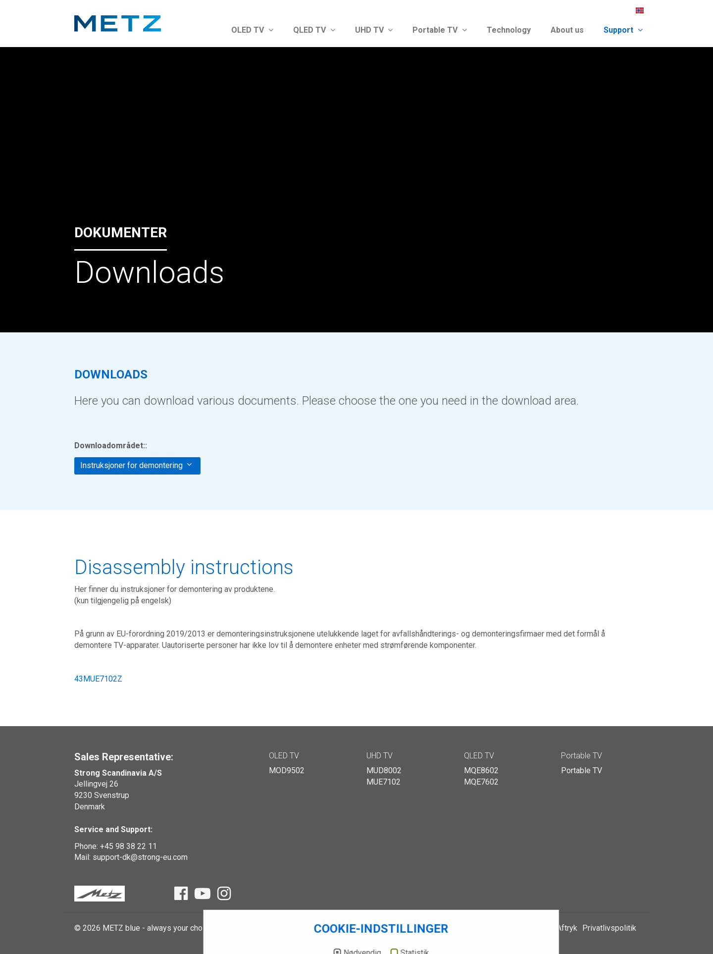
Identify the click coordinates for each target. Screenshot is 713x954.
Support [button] (623, 30)
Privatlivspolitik (609, 928)
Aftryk (567, 928)
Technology (509, 30)
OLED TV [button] (252, 30)
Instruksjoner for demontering (136, 465)
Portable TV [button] (439, 30)
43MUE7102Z (98, 679)
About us (567, 30)
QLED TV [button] (314, 30)
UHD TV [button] (374, 30)
